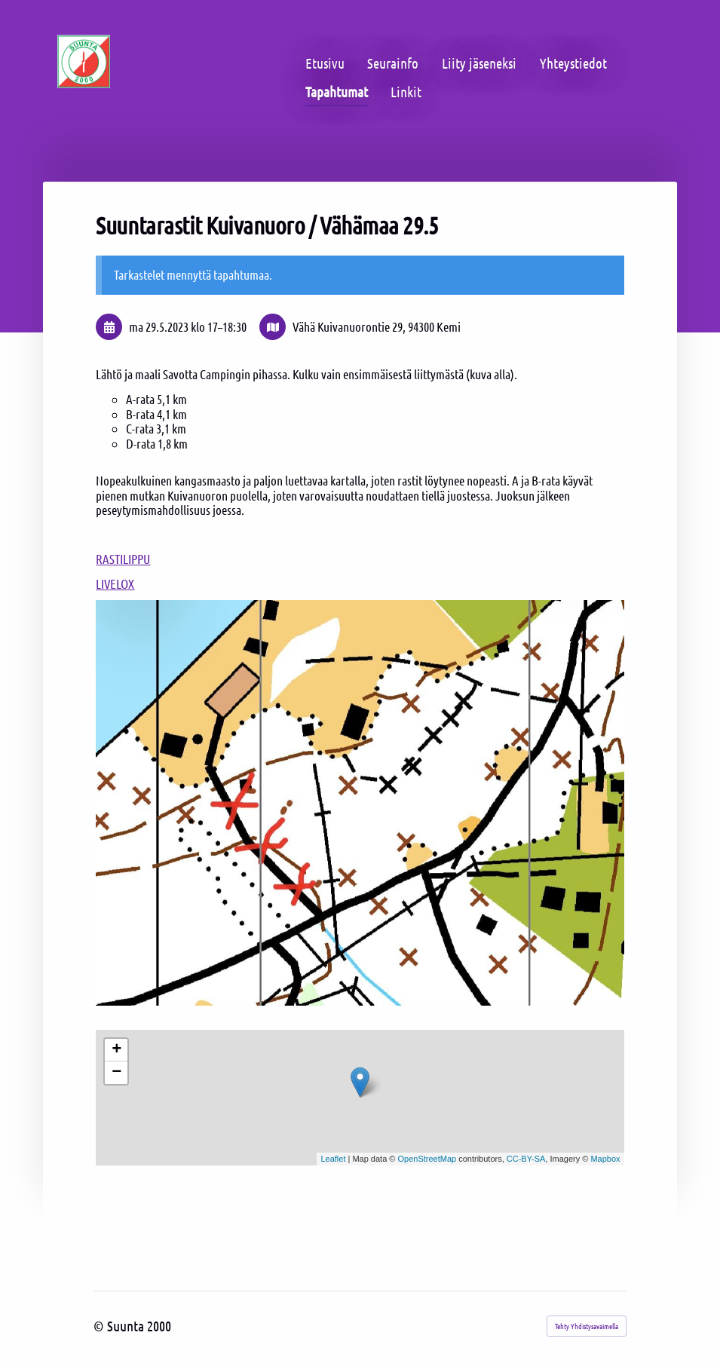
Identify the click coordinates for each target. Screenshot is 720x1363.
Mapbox (605, 1158)
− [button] (116, 1072)
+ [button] (116, 1050)
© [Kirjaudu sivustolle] (100, 1325)
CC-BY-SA (526, 1158)
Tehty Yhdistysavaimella (586, 1325)
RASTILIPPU (123, 558)
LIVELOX (115, 583)
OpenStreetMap (427, 1158)
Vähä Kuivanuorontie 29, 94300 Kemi (377, 327)
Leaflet (332, 1158)
